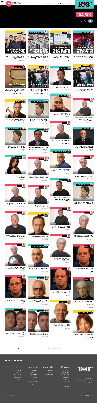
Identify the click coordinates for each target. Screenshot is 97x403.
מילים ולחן (35, 383)
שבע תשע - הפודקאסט (32, 368)
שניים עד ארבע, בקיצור (32, 376)
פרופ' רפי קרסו (49, 368)
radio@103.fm (89, 378)
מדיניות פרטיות (17, 374)
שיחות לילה (50, 376)
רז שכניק (67, 386)
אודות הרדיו (18, 370)
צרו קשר (19, 379)
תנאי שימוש (18, 368)
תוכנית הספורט (66, 377)
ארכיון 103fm (34, 384)
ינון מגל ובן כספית (65, 370)
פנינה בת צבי (66, 383)
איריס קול (67, 379)
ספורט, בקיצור (34, 374)
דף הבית (91, 11)
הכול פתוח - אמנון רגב (32, 381)
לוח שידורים (18, 372)
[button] (69, 2)
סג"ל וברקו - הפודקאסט (32, 372)
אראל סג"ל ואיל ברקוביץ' (63, 372)
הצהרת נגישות (18, 376)
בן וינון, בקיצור (34, 370)
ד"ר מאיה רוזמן (49, 372)
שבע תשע (67, 368)
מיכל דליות (50, 370)
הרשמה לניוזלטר (17, 377)
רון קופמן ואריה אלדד (64, 384)
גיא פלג (67, 376)
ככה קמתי (35, 379)
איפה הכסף (66, 381)
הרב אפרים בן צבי (49, 374)
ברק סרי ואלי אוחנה (65, 374)
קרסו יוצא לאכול (33, 377)
